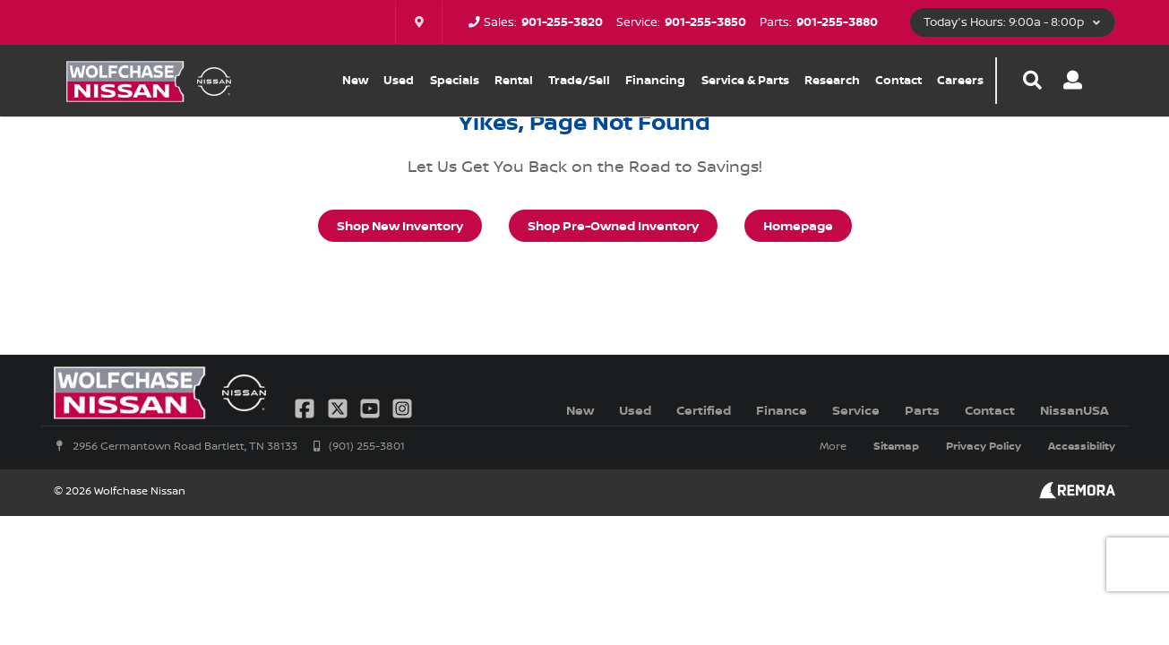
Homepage (798, 225)
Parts (922, 409)
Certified (703, 409)
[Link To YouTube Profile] (372, 406)
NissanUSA (1074, 409)
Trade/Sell (579, 80)
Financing (655, 80)
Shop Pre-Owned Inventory (613, 225)
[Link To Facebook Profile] (306, 406)
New (355, 80)
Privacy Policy (983, 445)
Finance (781, 409)
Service (856, 409)
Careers (960, 80)
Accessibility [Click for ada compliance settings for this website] (1081, 445)
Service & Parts (745, 80)
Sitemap (896, 445)
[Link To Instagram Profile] (402, 406)
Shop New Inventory (400, 225)
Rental (513, 80)
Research (832, 80)
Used (398, 80)
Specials (454, 80)
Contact (898, 80)
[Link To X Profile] (338, 406)
